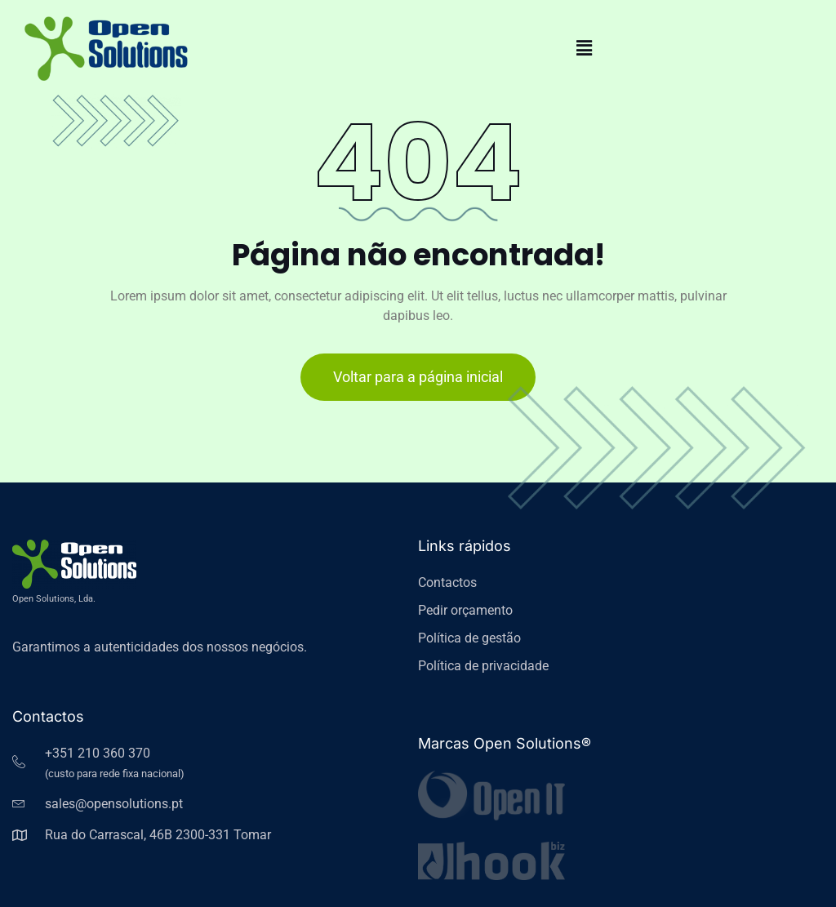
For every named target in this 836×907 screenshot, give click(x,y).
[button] (584, 48)
